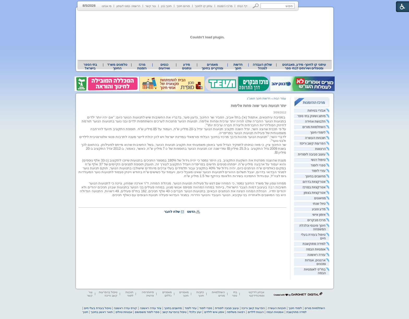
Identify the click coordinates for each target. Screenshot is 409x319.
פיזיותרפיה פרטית (148, 294)
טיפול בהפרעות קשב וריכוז (108, 294)
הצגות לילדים (256, 312)
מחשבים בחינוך (315, 176)
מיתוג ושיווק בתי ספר (311, 116)
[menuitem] (304, 66)
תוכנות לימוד (129, 294)
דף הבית (242, 6)
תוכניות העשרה (315, 138)
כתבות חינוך (200, 294)
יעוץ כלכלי (195, 312)
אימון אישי (319, 214)
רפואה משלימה (236, 312)
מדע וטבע (319, 209)
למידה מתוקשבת (314, 244)
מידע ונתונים (186, 66)
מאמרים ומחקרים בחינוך (212, 66)
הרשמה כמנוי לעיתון (128, 6)
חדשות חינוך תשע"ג (258, 98)
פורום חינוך (183, 6)
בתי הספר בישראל (90, 66)
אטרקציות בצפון (315, 193)
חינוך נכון (166, 6)
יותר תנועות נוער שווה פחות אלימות (258, 106)
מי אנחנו (106, 6)
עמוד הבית (280, 98)
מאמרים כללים (167, 294)
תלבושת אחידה (315, 121)
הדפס (191, 212)
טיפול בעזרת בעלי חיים (97, 308)
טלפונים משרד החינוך (117, 66)
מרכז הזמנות (224, 6)
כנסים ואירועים (164, 66)
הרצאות (320, 149)
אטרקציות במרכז (314, 187)
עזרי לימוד (319, 171)
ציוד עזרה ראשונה (150, 308)
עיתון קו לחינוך (203, 6)
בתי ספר (234, 294)
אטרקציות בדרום (314, 182)
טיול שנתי (319, 204)
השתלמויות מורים (314, 127)
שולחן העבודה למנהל (262, 66)
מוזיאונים (320, 198)
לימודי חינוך (318, 132)
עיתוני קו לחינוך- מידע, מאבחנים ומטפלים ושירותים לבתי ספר (304, 66)
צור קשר (150, 6)
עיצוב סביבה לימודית (312, 154)
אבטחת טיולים (124, 312)
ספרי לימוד (318, 165)
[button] (256, 6)
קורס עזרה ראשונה (125, 308)
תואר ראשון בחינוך (102, 312)
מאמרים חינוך (184, 294)
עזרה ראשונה (316, 255)
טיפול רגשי (318, 160)
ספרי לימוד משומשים (147, 312)
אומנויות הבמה (316, 249)
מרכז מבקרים (316, 220)
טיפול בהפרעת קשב (174, 312)
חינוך (85, 312)
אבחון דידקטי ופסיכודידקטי (256, 294)
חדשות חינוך (238, 66)
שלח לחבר (172, 212)
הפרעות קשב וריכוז (313, 143)
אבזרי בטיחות (317, 110)
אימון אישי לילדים (214, 312)
